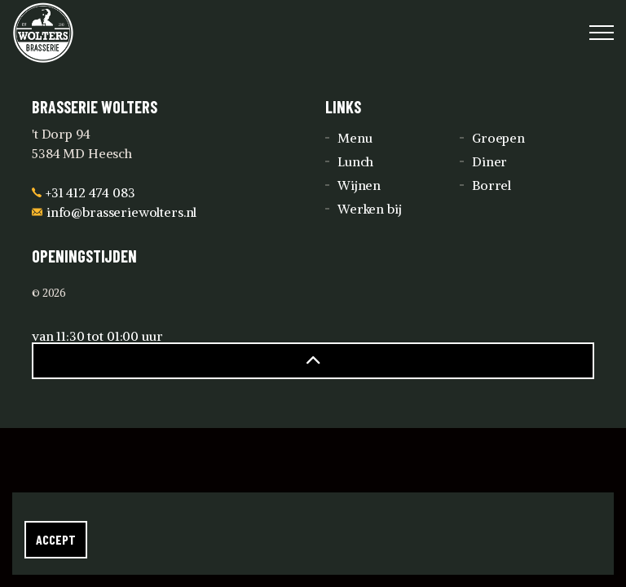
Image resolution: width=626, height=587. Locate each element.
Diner (489, 161)
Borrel (491, 185)
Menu (354, 138)
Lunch (355, 161)
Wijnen (359, 185)
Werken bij (369, 209)
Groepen (498, 138)
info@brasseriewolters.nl (114, 212)
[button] (313, 360)
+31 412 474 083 (83, 192)
